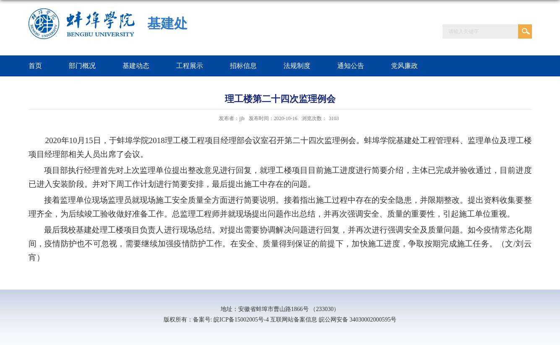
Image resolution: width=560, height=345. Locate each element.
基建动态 (135, 65)
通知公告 (350, 65)
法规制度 (297, 65)
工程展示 (189, 65)
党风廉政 (404, 65)
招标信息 (243, 65)
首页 (35, 65)
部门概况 (82, 65)
